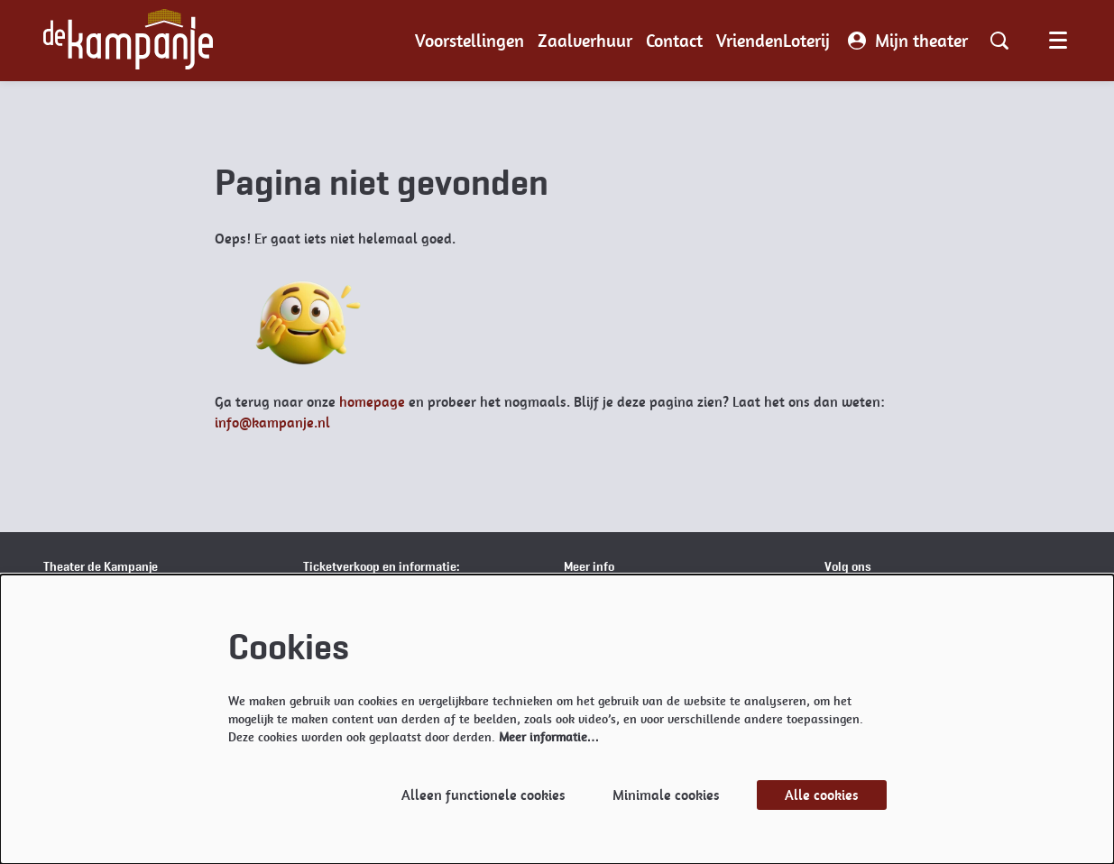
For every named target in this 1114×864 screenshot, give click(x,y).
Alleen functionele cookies (483, 795)
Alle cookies (822, 795)
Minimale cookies (666, 795)
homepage (372, 401)
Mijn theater (908, 40)
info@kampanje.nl (272, 422)
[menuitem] (469, 40)
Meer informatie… (549, 737)
